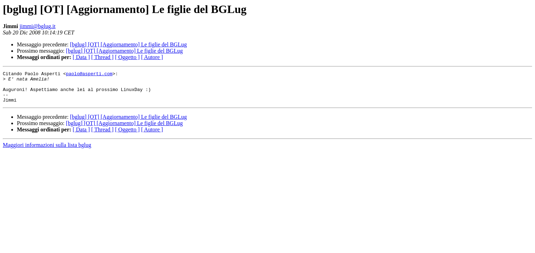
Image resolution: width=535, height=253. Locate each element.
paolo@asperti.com (89, 74)
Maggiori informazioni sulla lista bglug (47, 151)
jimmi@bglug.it (38, 26)
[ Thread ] (102, 57)
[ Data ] (81, 57)
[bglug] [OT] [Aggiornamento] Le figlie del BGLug (128, 44)
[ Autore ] (152, 57)
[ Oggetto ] (127, 57)
